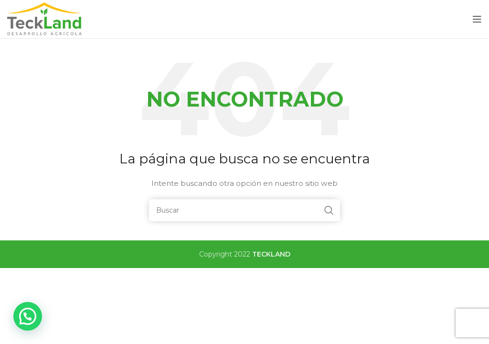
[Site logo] (45, 18)
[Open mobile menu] (477, 19)
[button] (27, 316)
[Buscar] (244, 210)
